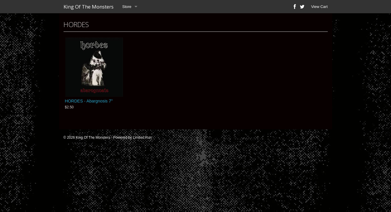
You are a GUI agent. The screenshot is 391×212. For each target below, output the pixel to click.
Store (127, 6)
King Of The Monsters (89, 6)
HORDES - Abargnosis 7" (89, 101)
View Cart (319, 6)
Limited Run (142, 137)
